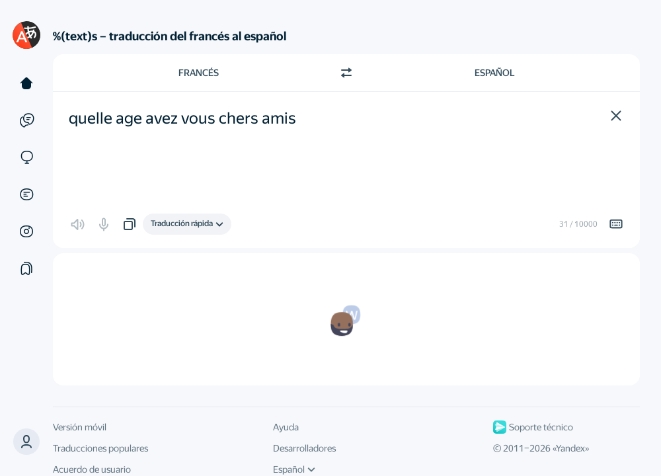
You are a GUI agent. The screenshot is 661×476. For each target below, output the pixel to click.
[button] (616, 115)
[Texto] (26, 83)
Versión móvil (79, 427)
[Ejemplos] (26, 120)
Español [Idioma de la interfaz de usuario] (294, 469)
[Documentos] (26, 194)
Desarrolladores (304, 448)
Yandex (570, 448)
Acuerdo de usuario (92, 469)
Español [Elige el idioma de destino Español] (495, 72)
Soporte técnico (533, 427)
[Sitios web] (26, 157)
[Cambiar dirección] (346, 72)
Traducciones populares (100, 448)
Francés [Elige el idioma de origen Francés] (198, 72)
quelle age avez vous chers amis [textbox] (182, 118)
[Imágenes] (26, 231)
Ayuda (286, 427)
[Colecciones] (26, 268)
